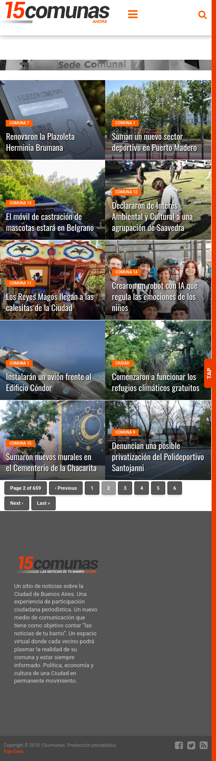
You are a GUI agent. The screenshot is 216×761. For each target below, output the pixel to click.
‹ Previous (66, 488)
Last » (43, 503)
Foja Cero (13, 751)
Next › (16, 503)
